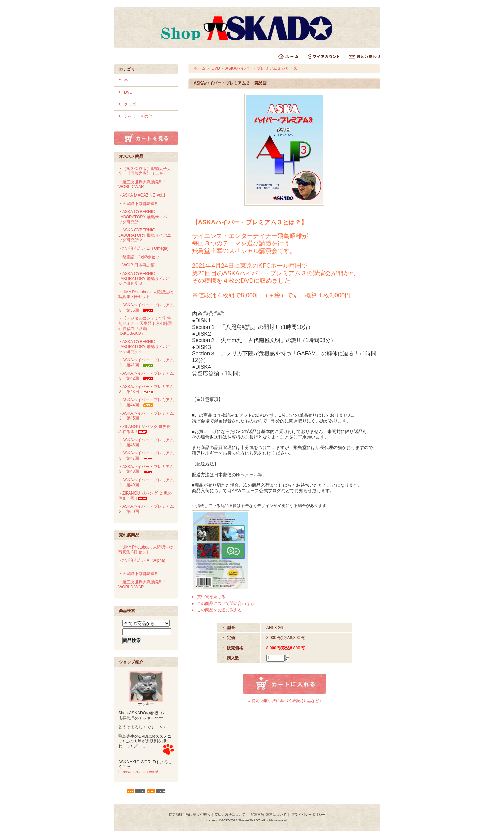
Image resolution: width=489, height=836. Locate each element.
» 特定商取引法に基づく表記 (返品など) (284, 700)
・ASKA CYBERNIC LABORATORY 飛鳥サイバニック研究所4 (144, 346)
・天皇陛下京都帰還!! (137, 203)
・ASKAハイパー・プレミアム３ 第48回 (146, 469)
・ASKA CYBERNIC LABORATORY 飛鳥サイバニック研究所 (144, 216)
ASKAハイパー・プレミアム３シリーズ (261, 68)
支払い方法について (230, 814)
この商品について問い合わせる (225, 603)
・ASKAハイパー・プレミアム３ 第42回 (146, 376)
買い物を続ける (211, 596)
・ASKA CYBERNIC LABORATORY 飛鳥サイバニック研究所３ (144, 278)
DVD (128, 92)
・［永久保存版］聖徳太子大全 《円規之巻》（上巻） (144, 171)
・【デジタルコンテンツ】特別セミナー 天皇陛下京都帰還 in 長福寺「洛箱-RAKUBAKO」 (145, 326)
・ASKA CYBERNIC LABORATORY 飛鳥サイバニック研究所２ (144, 235)
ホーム (200, 68)
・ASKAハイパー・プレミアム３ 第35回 (146, 308)
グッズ (130, 104)
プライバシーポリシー (308, 814)
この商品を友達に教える (219, 610)
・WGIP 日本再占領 (136, 265)
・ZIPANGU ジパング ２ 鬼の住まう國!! (145, 496)
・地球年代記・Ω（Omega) (143, 248)
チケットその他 (138, 116)
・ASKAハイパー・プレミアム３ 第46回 (146, 442)
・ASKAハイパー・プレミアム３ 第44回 (146, 402)
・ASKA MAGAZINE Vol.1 (141, 195)
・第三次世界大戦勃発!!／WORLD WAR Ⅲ (141, 184)
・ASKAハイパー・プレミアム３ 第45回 (146, 416)
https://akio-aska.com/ (138, 771)
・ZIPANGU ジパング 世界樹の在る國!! (144, 429)
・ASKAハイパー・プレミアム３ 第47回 (146, 456)
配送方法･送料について (268, 814)
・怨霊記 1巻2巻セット (140, 257)
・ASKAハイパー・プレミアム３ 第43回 (146, 389)
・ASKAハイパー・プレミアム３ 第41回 (146, 363)
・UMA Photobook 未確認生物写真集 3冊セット (145, 294)
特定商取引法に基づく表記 (189, 814)
